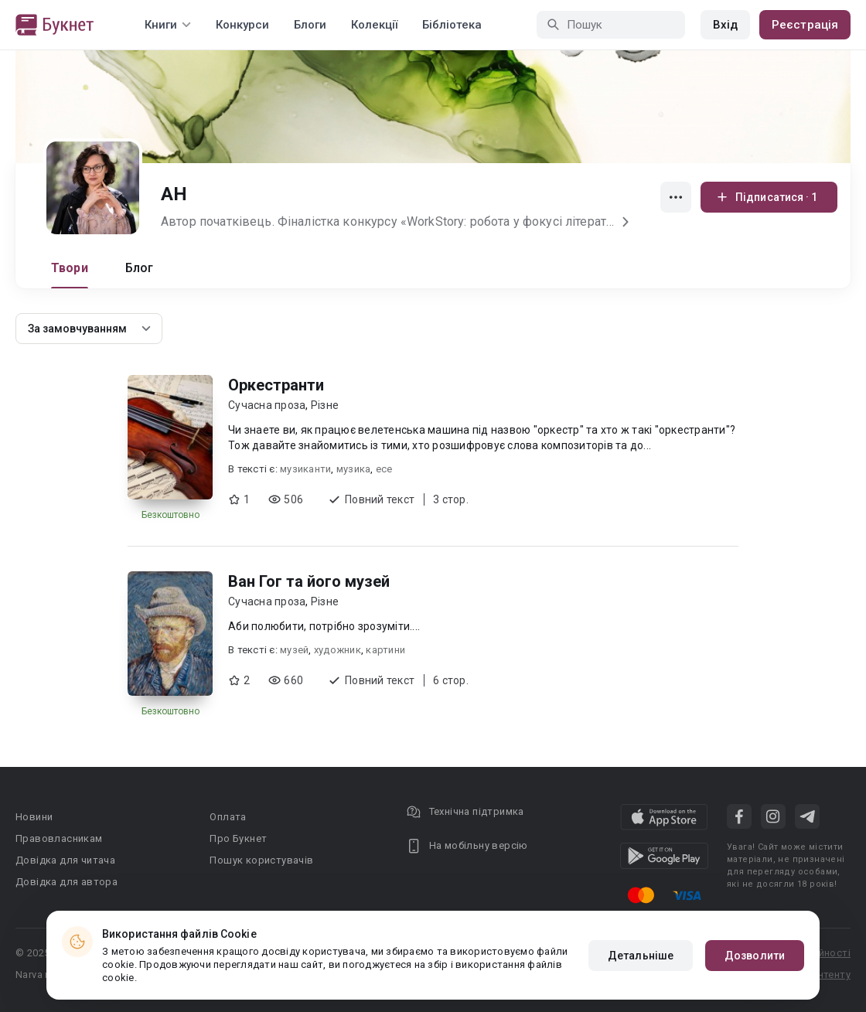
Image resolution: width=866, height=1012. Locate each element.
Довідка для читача (65, 860)
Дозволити (755, 955)
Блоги (310, 25)
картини (385, 650)
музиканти (305, 469)
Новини (34, 817)
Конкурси (242, 25)
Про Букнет (238, 838)
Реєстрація (805, 25)
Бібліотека (452, 25)
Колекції (374, 25)
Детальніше (640, 955)
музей (294, 650)
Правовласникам (59, 838)
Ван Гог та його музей (309, 581)
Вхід (725, 25)
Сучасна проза (266, 405)
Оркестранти (276, 385)
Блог (139, 268)
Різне (325, 405)
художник (337, 650)
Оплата (228, 817)
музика (353, 469)
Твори (69, 268)
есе (384, 469)
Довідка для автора (66, 882)
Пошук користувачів (261, 860)
